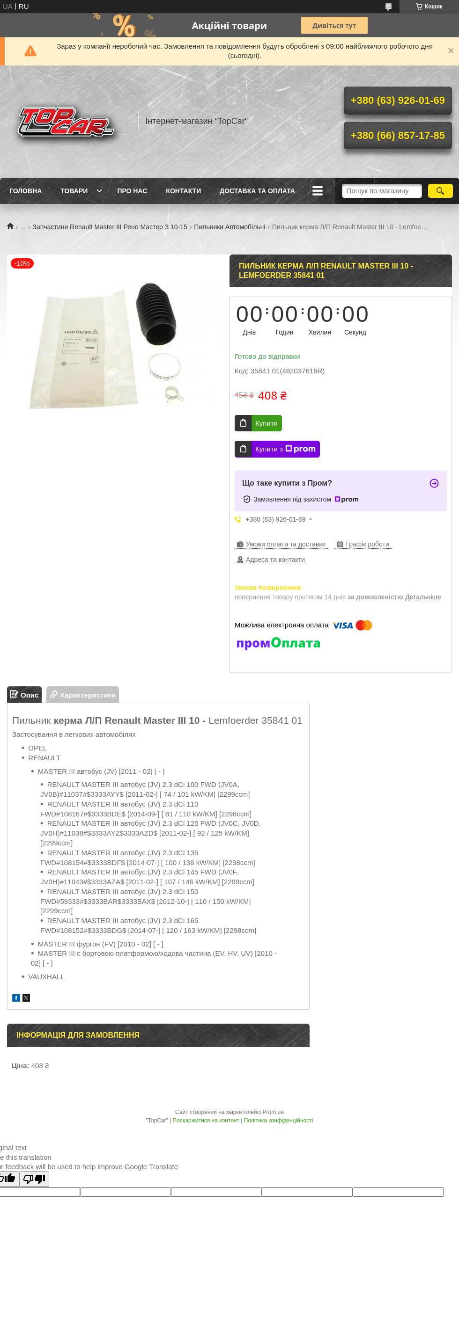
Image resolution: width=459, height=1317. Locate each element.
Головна (25, 191)
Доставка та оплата (257, 191)
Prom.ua (273, 1112)
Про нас (132, 191)
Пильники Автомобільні (229, 227)
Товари (74, 191)
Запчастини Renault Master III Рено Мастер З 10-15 (110, 227)
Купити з (285, 449)
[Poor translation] (34, 1179)
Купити (266, 423)
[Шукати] (440, 191)
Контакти (183, 191)
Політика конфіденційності (278, 1120)
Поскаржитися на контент (206, 1120)
